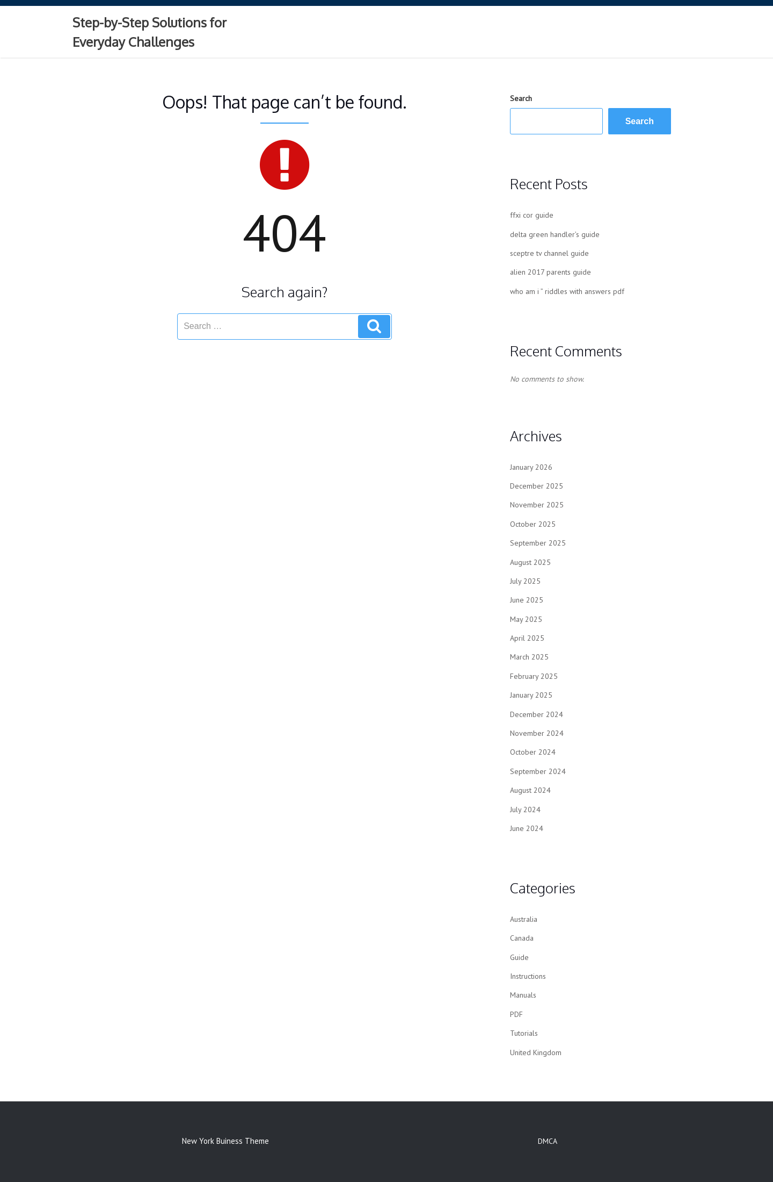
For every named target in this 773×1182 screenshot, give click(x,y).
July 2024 (525, 809)
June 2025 (526, 600)
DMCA (547, 1141)
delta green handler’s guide (555, 234)
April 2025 (527, 638)
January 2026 (531, 467)
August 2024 (530, 790)
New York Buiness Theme (225, 1141)
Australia (523, 919)
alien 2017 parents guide (550, 272)
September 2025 (538, 543)
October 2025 (533, 524)
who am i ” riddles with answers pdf (567, 291)
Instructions (528, 976)
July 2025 (525, 581)
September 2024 (538, 771)
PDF (516, 1014)
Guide (519, 957)
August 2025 (530, 562)
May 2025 (526, 619)
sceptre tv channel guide (549, 253)
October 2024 (533, 752)
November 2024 (537, 733)
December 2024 (536, 714)
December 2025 (536, 486)
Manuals (523, 995)
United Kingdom (535, 1052)
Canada (522, 938)
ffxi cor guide (531, 215)
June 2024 (526, 828)
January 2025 (531, 695)
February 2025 (534, 676)
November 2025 (537, 505)
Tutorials (524, 1033)
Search (521, 98)
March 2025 (529, 657)
